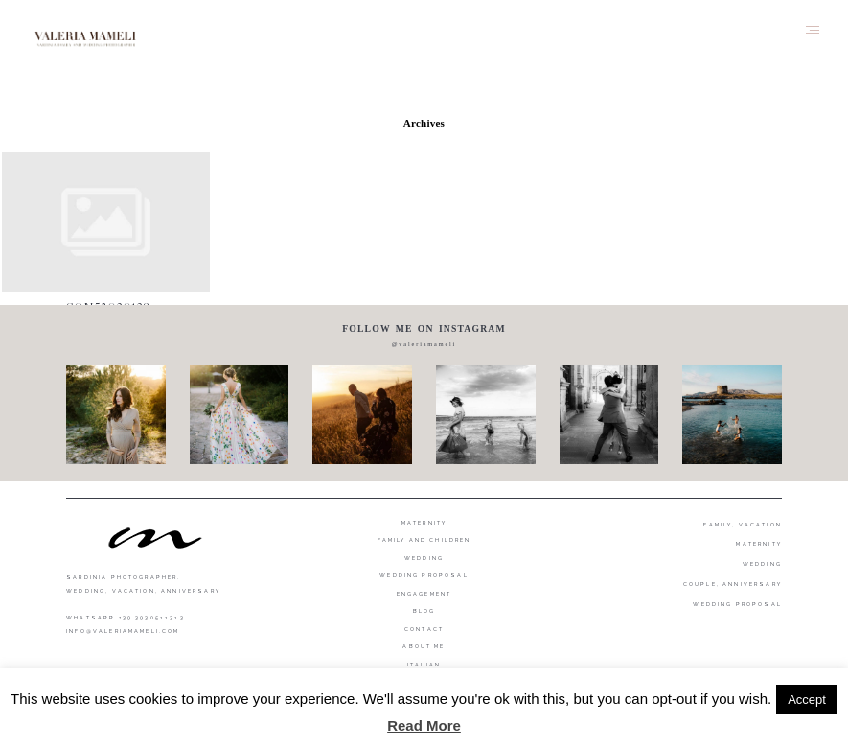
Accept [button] (807, 699)
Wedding (424, 558)
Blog (424, 611)
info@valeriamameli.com (122, 631)
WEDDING (762, 564)
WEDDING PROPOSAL (737, 604)
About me (423, 646)
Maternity (424, 523)
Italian (424, 664)
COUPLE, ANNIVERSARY (732, 584)
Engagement (424, 593)
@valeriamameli (424, 343)
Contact (424, 629)
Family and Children (424, 540)
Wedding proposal (424, 575)
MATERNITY (758, 544)
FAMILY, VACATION (742, 524)
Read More (424, 725)
